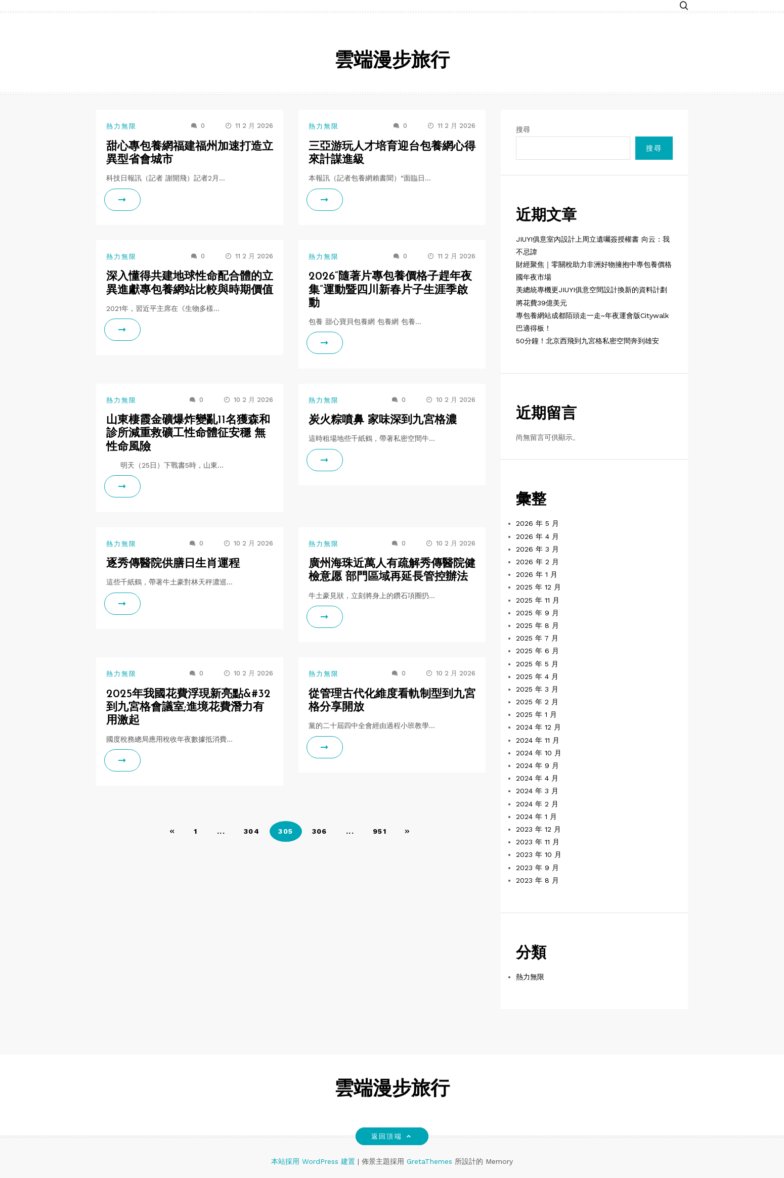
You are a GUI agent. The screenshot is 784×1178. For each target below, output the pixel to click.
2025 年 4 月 (537, 676)
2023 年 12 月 (538, 829)
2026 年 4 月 (537, 536)
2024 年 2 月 (537, 804)
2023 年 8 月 (537, 880)
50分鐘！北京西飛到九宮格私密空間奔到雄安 (587, 341)
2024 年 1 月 (536, 816)
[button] (684, 6)
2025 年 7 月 (537, 638)
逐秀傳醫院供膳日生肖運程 (173, 564)
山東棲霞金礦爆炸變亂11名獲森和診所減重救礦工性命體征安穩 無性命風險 (188, 434)
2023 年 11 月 (537, 842)
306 (319, 831)
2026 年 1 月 (536, 574)
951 (379, 831)
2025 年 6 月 (537, 651)
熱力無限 (121, 126)
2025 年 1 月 (536, 714)
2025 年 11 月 (537, 600)
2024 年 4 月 (537, 778)
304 (251, 831)
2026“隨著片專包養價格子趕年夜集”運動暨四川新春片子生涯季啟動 (390, 290)
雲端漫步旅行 (392, 61)
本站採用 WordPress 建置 (314, 1161)
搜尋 (523, 129)
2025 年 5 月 (537, 664)
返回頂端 (391, 1136)
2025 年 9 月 (537, 613)
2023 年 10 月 (538, 854)
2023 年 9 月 (537, 868)
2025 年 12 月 (538, 587)
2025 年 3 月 (537, 689)
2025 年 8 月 (537, 625)
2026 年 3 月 (537, 549)
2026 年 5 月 (537, 523)
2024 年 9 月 (537, 765)
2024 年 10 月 (538, 753)
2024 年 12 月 (538, 727)
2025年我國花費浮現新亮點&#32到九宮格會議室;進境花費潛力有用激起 (188, 708)
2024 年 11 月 (537, 740)
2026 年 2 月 (537, 562)
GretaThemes (429, 1161)
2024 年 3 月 (537, 791)
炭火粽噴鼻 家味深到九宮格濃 (383, 420)
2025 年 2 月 (537, 702)
